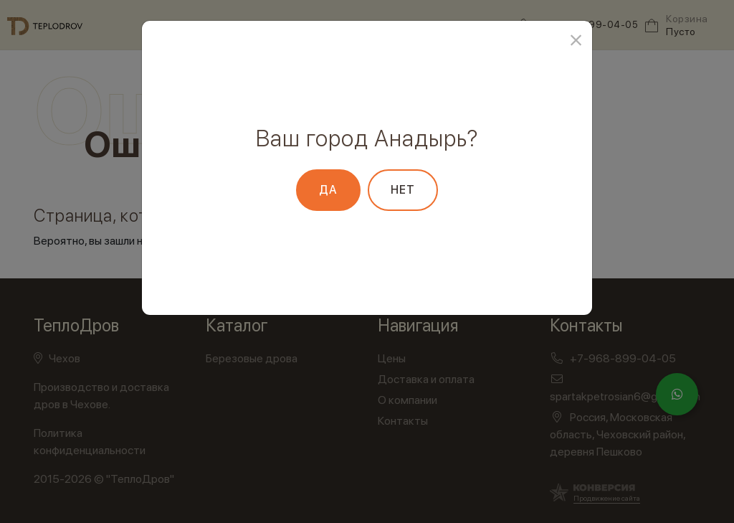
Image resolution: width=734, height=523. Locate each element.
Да (328, 190)
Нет (403, 190)
